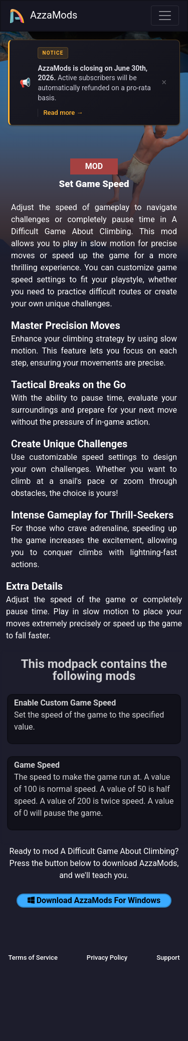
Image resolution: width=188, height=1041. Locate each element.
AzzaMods (43, 16)
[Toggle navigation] (165, 16)
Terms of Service (32, 957)
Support (167, 957)
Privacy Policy (107, 957)
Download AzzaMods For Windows (94, 900)
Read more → (63, 112)
